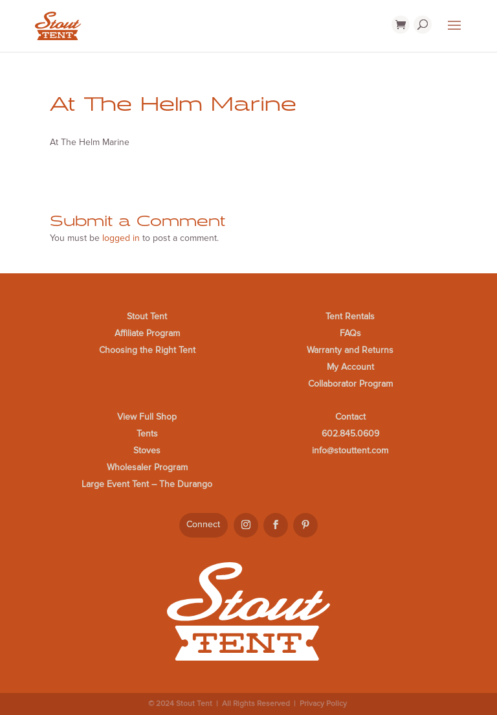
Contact (350, 416)
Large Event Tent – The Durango (147, 484)
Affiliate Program (147, 333)
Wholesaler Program (147, 467)
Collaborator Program (350, 383)
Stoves (146, 450)
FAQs (350, 333)
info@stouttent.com (350, 450)
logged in (121, 238)
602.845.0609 (350, 433)
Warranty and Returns (350, 350)
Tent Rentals (350, 316)
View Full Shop (147, 416)
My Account (350, 366)
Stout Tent (147, 316)
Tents (147, 433)
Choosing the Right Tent (147, 350)
